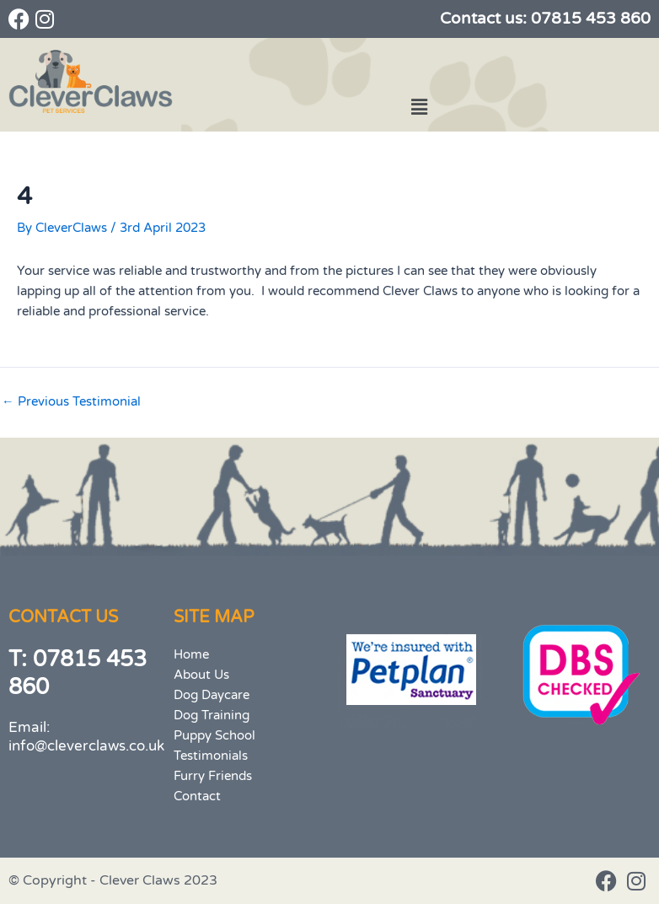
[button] (419, 107)
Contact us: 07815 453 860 (545, 18)
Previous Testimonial (71, 402)
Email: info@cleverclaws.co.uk (86, 736)
